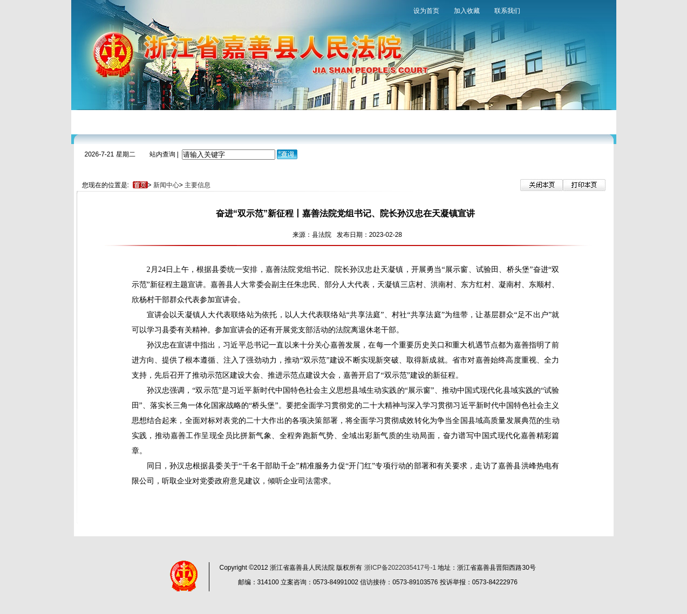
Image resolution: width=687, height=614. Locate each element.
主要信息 (197, 185)
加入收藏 (467, 11)
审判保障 (323, 121)
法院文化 (415, 121)
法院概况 (140, 121)
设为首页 (426, 11)
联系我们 (507, 11)
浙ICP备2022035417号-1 (400, 567)
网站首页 (94, 121)
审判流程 (231, 121)
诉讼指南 (277, 121)
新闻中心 (186, 121)
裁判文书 (369, 121)
